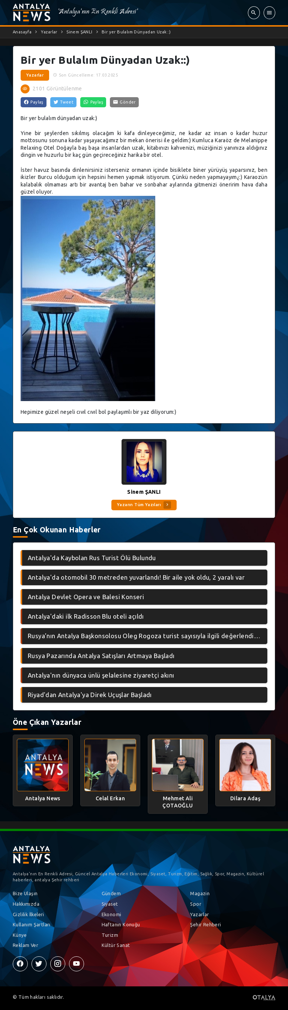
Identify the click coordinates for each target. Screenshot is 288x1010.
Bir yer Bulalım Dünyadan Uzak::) (136, 32)
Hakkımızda (26, 903)
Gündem (111, 893)
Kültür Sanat (116, 945)
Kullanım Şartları (32, 924)
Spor (195, 903)
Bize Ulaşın (25, 893)
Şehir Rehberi (205, 924)
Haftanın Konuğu (121, 924)
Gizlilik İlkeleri (28, 914)
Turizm (110, 935)
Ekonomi (112, 914)
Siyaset (110, 903)
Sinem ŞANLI (79, 32)
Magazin (200, 893)
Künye (20, 935)
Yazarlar (49, 32)
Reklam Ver (25, 945)
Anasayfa (22, 32)
